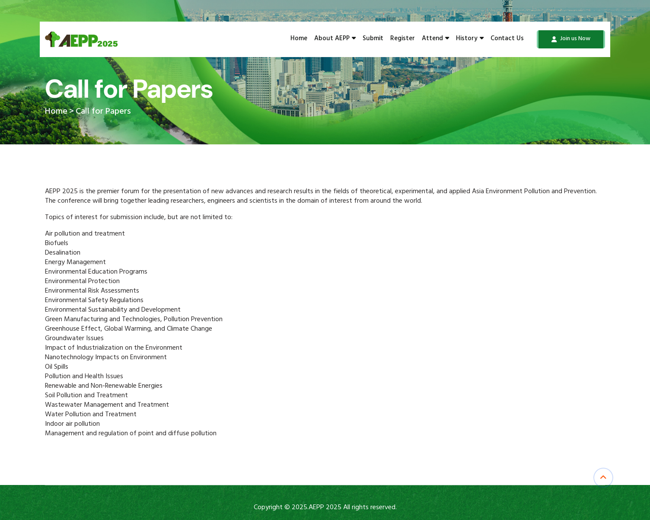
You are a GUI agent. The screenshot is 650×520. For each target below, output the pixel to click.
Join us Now (570, 39)
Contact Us (507, 39)
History (470, 39)
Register (402, 39)
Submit (373, 39)
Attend (435, 39)
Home (298, 39)
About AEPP (335, 39)
